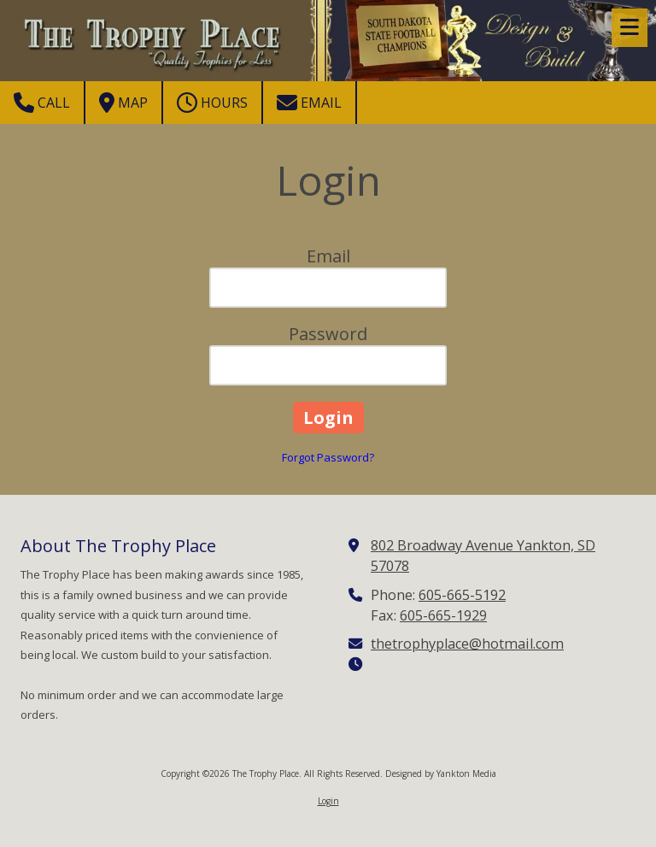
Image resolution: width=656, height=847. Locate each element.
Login (328, 801)
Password (328, 333)
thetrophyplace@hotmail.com (467, 643)
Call (42, 102)
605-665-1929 (443, 615)
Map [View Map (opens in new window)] (123, 102)
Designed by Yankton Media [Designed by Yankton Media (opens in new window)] (440, 773)
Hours (212, 102)
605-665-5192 (462, 594)
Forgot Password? (328, 457)
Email (309, 102)
